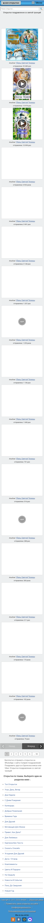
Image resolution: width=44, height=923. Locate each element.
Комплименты (11, 864)
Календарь (9, 806)
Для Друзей (10, 822)
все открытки (11, 3)
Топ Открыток (11, 784)
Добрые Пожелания (13, 811)
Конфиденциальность (21, 907)
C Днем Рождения (13, 800)
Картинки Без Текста (14, 843)
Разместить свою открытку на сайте (22, 904)
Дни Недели (10, 795)
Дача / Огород (11, 859)
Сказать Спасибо (12, 848)
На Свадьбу (10, 875)
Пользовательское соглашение (22, 911)
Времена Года (11, 816)
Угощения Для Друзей (14, 853)
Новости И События (13, 880)
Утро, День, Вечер (12, 790)
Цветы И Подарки (12, 869)
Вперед (31, 746)
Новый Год (9, 891)
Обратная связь (36, 900)
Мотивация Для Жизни (15, 827)
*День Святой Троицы (25, 63)
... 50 (36, 754)
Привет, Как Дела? (13, 832)
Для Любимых (11, 838)
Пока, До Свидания (13, 885)
